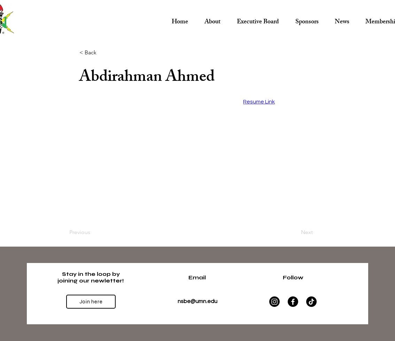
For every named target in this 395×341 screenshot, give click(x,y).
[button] (258, 19)
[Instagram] (274, 301)
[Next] (295, 232)
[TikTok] (311, 301)
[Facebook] (293, 301)
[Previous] (92, 232)
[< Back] (102, 53)
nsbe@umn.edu (197, 301)
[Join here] (91, 302)
